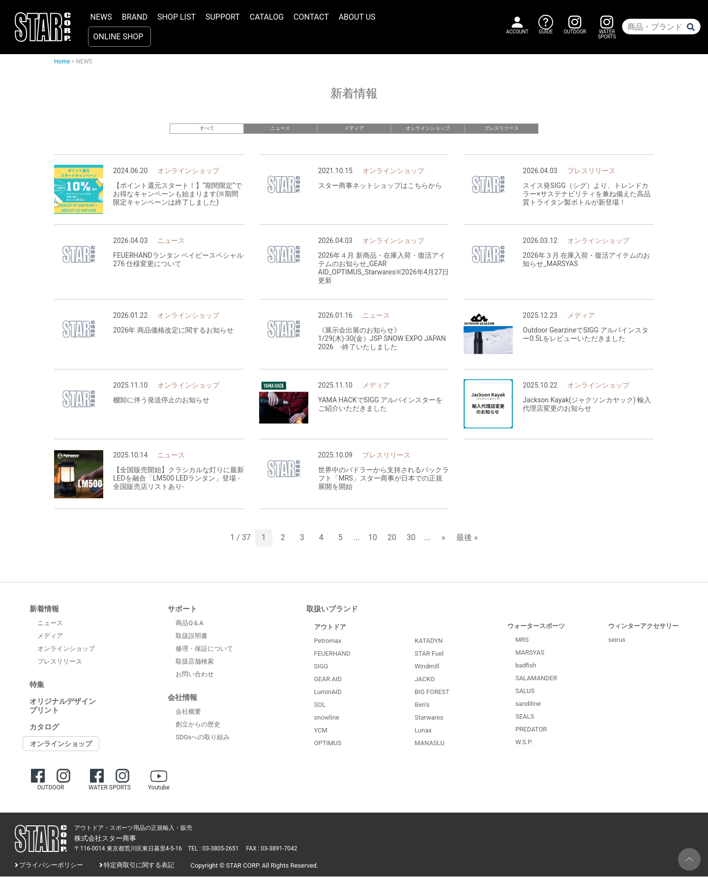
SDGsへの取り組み (203, 738)
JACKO (424, 680)
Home (62, 61)
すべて (206, 128)
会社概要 (188, 713)
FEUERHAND (332, 654)
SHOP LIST (176, 17)
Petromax (328, 641)
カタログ (44, 728)
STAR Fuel (428, 655)
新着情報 (44, 610)
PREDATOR (531, 730)
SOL (320, 705)
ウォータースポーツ (536, 627)
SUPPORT (223, 17)
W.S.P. (523, 743)
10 (372, 539)
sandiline (528, 704)
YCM (320, 731)
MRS (522, 640)
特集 (37, 685)
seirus (616, 640)
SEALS (524, 717)
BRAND (135, 17)
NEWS (101, 17)
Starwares (428, 719)
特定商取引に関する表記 (139, 866)
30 (411, 539)
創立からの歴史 (198, 725)
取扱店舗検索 (195, 662)
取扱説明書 (191, 637)
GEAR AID (328, 680)
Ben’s (421, 706)
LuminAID (328, 692)
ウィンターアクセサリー (643, 627)
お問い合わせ (195, 675)
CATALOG (267, 17)
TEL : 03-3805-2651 (213, 850)
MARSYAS (529, 653)
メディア (354, 128)
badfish (525, 666)
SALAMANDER (536, 679)
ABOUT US (357, 17)
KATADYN (428, 642)
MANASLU (429, 744)
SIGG (321, 667)
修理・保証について (204, 650)
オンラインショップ (428, 128)
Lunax (423, 731)
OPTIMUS (328, 744)
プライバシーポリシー (51, 866)
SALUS (524, 692)
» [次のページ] (443, 539)
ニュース (280, 128)
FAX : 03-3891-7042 (271, 850)
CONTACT (311, 17)
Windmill (426, 667)
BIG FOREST (431, 693)
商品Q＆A (189, 624)
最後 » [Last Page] (466, 539)
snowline (326, 718)
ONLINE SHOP (118, 36)
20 (391, 539)
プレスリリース (501, 128)
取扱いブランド (332, 610)
